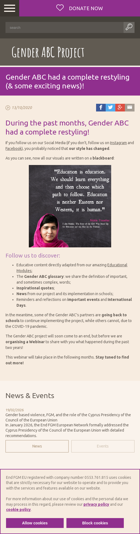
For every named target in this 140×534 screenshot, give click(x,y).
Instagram (118, 143)
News (37, 446)
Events (103, 446)
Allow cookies (34, 523)
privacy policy (96, 504)
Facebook (13, 148)
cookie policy (18, 509)
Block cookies (95, 523)
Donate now (85, 8)
